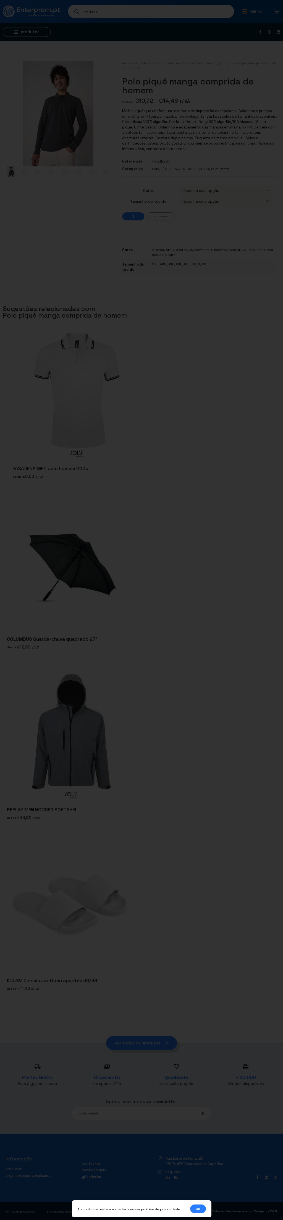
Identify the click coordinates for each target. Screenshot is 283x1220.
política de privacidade (160, 1209)
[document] (141, 610)
